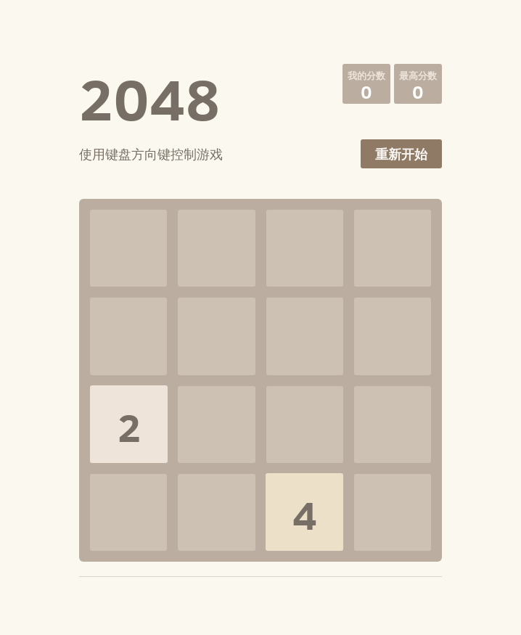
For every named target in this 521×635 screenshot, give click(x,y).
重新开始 (401, 154)
